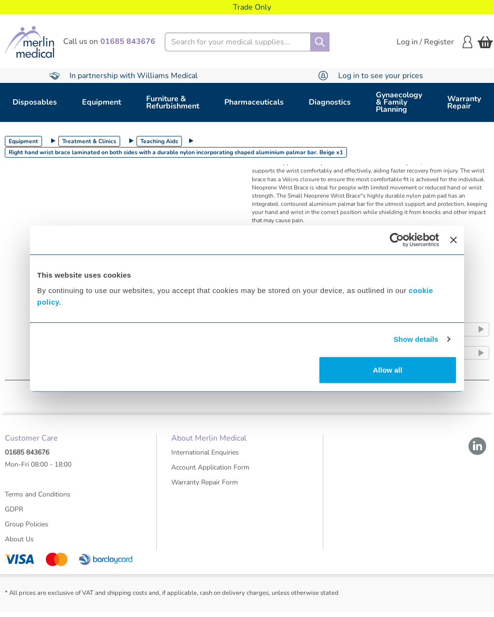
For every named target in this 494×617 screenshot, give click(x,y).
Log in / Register (434, 42)
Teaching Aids (159, 141)
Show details (416, 339)
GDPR (14, 514)
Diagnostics (330, 102)
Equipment (101, 102)
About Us (19, 544)
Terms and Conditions (37, 499)
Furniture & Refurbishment (172, 102)
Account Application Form (210, 472)
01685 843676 (27, 457)
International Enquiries (205, 457)
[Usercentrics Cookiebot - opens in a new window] (397, 240)
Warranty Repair (464, 102)
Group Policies (26, 529)
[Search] (319, 42)
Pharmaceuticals (254, 102)
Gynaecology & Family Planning (399, 102)
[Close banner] (453, 240)
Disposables (35, 102)
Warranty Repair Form (204, 487)
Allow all (387, 369)
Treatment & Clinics (89, 141)
